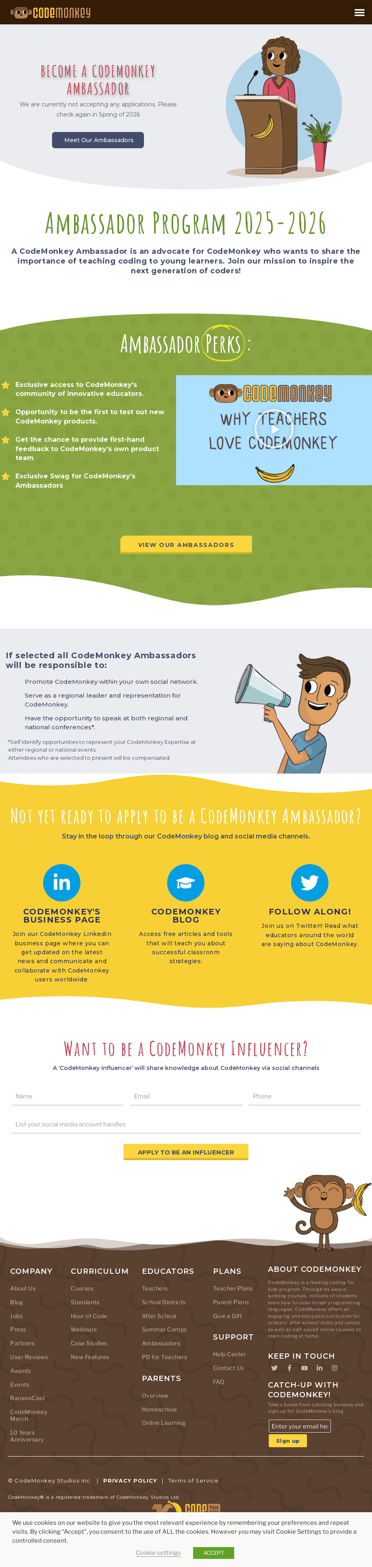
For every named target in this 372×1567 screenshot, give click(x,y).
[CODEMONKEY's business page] (61, 882)
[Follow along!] (309, 882)
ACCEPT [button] (213, 1553)
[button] (360, 12)
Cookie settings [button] (158, 1552)
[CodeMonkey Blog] (185, 882)
